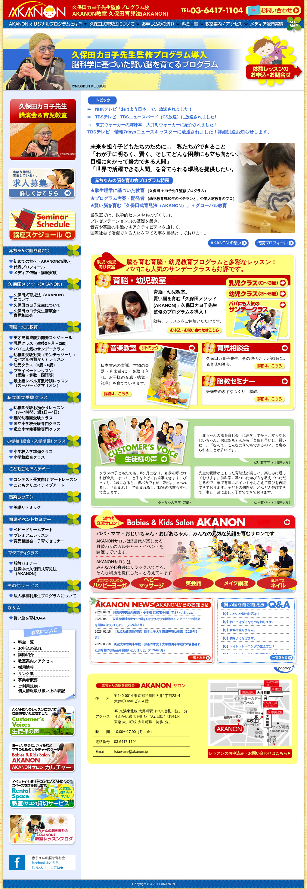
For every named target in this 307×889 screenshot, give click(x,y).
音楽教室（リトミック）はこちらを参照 (146, 348)
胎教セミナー (25, 563)
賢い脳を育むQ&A (30, 618)
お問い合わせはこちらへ (274, 11)
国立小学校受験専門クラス (37, 423)
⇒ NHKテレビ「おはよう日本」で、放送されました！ (140, 109)
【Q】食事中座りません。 (239, 630)
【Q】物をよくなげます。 (239, 638)
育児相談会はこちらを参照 (245, 348)
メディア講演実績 (265, 24)
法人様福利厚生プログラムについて (45, 596)
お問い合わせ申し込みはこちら (274, 61)
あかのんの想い (229, 243)
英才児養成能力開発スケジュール (43, 337)
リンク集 (26, 673)
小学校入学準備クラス (33, 451)
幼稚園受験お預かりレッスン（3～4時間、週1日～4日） (39, 409)
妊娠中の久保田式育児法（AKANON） (35, 571)
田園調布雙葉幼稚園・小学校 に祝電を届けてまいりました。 (154, 612)
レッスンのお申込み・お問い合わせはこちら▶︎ (250, 753)
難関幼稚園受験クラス (33, 418)
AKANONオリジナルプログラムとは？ (44, 24)
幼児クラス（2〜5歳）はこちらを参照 (257, 294)
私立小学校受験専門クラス (37, 429)
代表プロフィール (275, 243)
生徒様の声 (42, 721)
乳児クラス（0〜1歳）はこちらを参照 (257, 283)
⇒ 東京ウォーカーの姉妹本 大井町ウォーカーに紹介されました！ (152, 124)
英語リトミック (27, 507)
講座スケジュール (42, 224)
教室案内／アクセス (35, 661)
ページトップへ (283, 669)
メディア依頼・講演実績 (35, 272)
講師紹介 (26, 654)
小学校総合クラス (29, 457)
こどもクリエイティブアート (39, 485)
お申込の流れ (30, 648)
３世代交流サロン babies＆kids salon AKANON (192, 522)
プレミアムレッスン (31, 535)
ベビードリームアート (33, 529)
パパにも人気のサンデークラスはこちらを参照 (257, 320)
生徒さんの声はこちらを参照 (143, 454)
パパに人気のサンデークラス (39, 349)
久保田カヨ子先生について (37, 305)
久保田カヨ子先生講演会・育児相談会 (37, 313)
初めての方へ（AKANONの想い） (44, 261)
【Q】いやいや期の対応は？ (240, 614)
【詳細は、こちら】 (117, 394)
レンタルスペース (42, 793)
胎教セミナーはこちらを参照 (245, 381)
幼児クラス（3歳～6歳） (35, 365)
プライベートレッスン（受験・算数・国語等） (35, 372)
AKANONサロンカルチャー (42, 757)
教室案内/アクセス (224, 24)
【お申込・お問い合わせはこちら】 (195, 330)
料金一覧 (190, 24)
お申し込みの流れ (158, 24)
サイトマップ (294, 25)
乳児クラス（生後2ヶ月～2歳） (41, 343)
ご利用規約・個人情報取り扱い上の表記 (41, 688)
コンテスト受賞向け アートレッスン (45, 479)
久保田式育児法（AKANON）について (40, 297)
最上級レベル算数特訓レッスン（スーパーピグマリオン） (41, 383)
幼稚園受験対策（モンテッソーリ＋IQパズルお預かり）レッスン (45, 357)
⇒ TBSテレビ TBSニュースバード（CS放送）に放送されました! (151, 117)
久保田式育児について (112, 24)
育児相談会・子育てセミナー (39, 541)
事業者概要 (28, 680)
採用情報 (26, 667)
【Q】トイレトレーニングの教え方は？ (248, 646)
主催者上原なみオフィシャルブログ (42, 829)
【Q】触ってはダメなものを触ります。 (248, 622)
